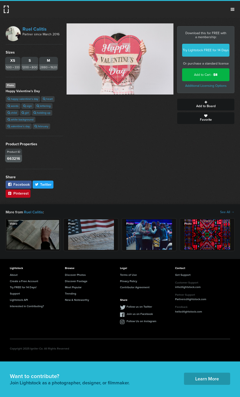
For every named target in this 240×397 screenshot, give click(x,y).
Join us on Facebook (140, 314)
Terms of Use (128, 275)
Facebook (19, 184)
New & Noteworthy (77, 300)
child (12, 113)
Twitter (43, 184)
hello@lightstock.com (188, 312)
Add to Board (206, 105)
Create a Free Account (24, 281)
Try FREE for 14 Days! (23, 287)
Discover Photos (75, 275)
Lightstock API (19, 300)
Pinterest (18, 193)
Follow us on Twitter (139, 307)
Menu (232, 9)
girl (25, 113)
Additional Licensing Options (206, 85)
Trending (70, 293)
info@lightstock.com (188, 287)
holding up (42, 113)
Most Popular (73, 287)
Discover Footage (76, 281)
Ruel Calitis (34, 29)
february (41, 126)
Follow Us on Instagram (141, 321)
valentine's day (19, 126)
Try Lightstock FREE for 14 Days (206, 50)
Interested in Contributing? (27, 306)
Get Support (183, 275)
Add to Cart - (206, 74)
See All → (227, 212)
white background (21, 119)
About (14, 275)
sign (27, 106)
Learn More (207, 378)
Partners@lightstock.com (190, 299)
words (13, 106)
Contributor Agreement (135, 287)
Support (15, 293)
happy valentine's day (23, 99)
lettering (44, 106)
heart (48, 99)
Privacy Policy (128, 281)
